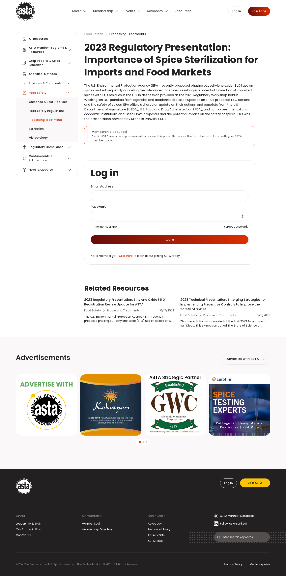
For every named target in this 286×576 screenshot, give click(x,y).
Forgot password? (236, 227)
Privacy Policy (233, 564)
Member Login (91, 524)
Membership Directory (97, 529)
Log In (228, 483)
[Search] (244, 537)
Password (98, 206)
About (20, 516)
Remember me (106, 227)
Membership (92, 516)
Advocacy (155, 524)
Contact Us (24, 535)
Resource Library (159, 529)
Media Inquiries (260, 564)
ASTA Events (156, 535)
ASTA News (155, 541)
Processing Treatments (127, 34)
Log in (169, 240)
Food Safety (93, 34)
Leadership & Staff (29, 524)
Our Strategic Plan (28, 529)
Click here (126, 256)
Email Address (102, 186)
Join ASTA (255, 483)
